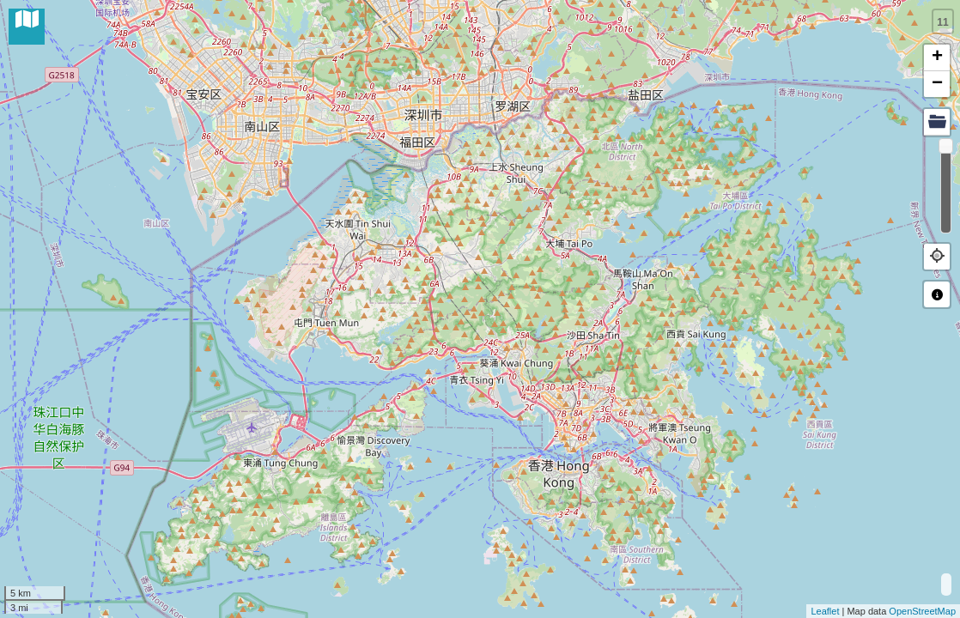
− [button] (937, 84)
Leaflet (825, 611)
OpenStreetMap (922, 611)
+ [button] (937, 57)
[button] (937, 257)
